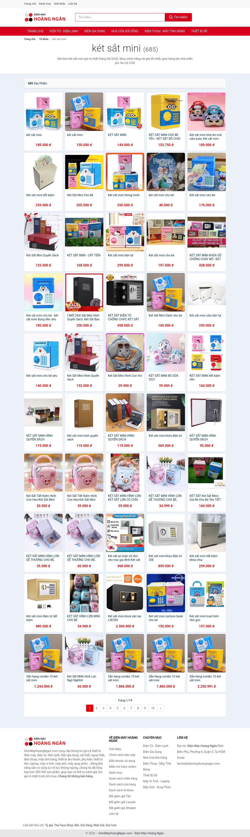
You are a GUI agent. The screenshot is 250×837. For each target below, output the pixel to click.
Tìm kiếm (178, 17)
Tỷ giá (49, 825)
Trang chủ (30, 3)
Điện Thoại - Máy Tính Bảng (165, 31)
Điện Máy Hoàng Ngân (149, 833)
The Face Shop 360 (66, 825)
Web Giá (98, 825)
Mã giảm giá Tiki (119, 796)
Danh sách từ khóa (121, 790)
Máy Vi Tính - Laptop (156, 781)
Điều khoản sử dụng (122, 760)
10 (152, 708)
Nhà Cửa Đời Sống (124, 31)
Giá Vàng (86, 825)
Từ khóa (43, 39)
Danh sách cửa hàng (122, 784)
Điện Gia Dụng (94, 31)
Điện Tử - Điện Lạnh (64, 31)
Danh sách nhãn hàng (123, 778)
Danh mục (45, 3)
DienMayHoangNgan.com (115, 833)
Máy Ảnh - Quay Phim (157, 787)
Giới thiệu (59, 3)
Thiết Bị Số (199, 31)
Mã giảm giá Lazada (122, 802)
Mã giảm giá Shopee (122, 808)
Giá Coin (111, 825)
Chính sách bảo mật (122, 755)
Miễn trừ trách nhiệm (122, 766)
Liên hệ (72, 3)
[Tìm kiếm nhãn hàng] (120, 17)
